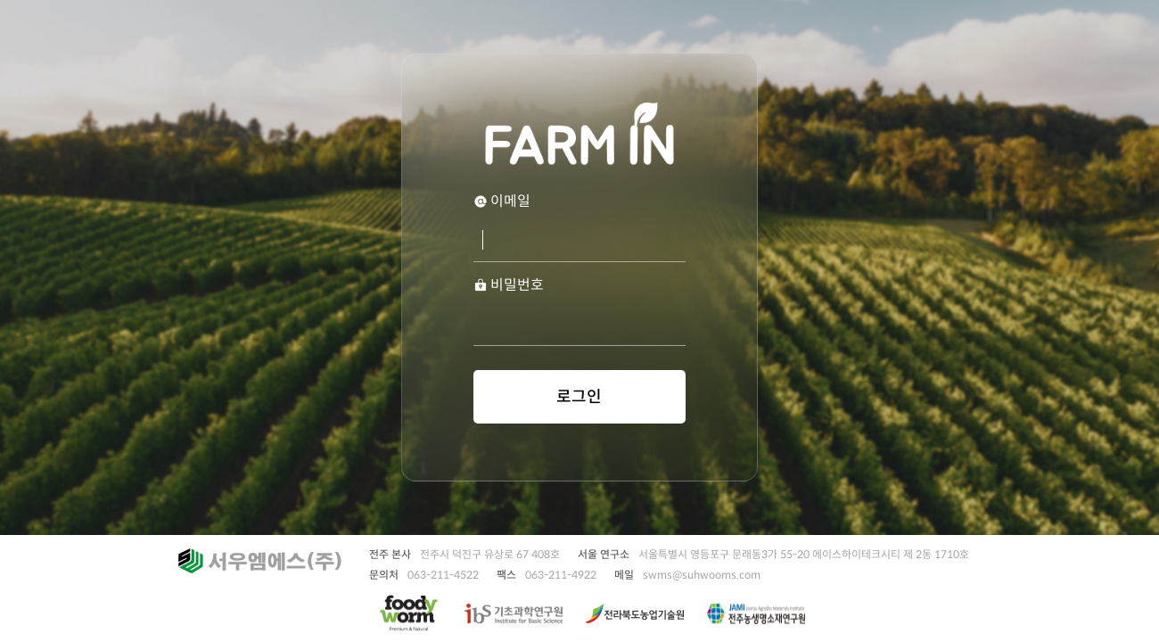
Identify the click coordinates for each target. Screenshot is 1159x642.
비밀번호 (508, 285)
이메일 (501, 201)
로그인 (579, 397)
